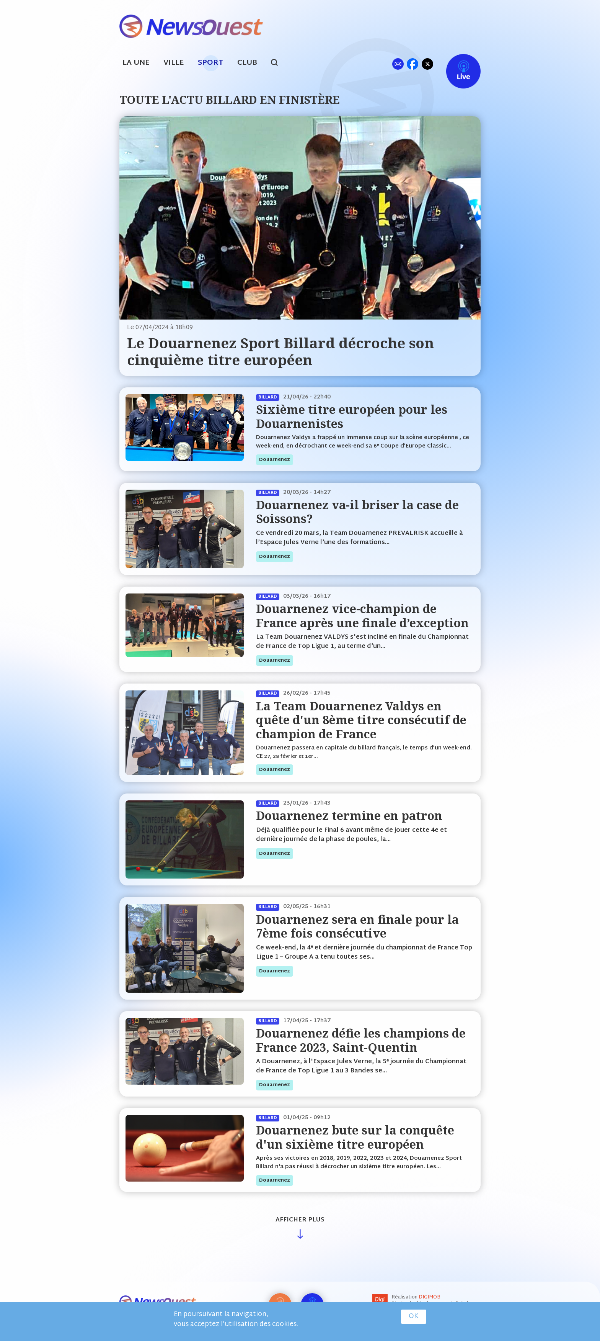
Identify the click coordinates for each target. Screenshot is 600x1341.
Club (247, 63)
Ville (173, 63)
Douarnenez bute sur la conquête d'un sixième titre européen (355, 1137)
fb (412, 63)
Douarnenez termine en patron (349, 815)
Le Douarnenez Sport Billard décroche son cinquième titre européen (280, 351)
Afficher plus (300, 1220)
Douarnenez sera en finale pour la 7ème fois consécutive (357, 926)
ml (397, 63)
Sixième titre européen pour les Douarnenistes (351, 416)
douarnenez (274, 459)
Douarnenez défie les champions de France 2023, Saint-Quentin (361, 1040)
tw (427, 63)
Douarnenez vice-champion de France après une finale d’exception (362, 615)
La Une (136, 63)
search (278, 63)
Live (455, 63)
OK (414, 1316)
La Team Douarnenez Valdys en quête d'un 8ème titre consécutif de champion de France (361, 720)
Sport (210, 63)
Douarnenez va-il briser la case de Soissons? (357, 511)
